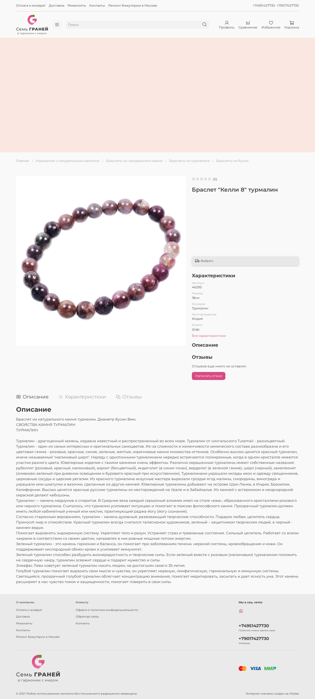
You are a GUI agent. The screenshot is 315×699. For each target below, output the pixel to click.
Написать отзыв (208, 376)
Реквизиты (77, 5)
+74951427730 (264, 5)
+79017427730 (288, 5)
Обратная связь (87, 616)
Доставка (56, 5)
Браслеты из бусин (232, 161)
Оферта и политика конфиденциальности (107, 610)
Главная (22, 161)
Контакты (97, 5)
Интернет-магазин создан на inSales (272, 693)
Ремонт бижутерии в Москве (132, 5)
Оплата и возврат (31, 5)
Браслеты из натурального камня (134, 161)
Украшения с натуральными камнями (67, 161)
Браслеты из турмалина (189, 161)
